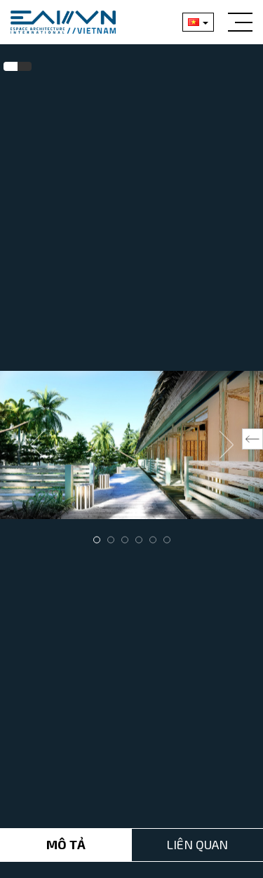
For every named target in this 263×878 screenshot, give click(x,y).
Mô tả (66, 839)
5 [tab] (152, 539)
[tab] (11, 67)
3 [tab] (124, 539)
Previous (37, 444)
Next (226, 444)
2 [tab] (110, 539)
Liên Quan (197, 839)
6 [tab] (166, 539)
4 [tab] (138, 539)
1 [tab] (96, 539)
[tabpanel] (131, 445)
